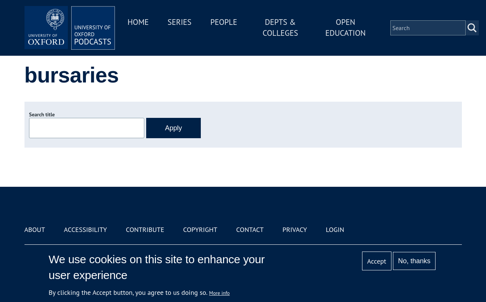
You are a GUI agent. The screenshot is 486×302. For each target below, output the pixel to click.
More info (219, 293)
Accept (376, 261)
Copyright (200, 229)
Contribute (145, 229)
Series (179, 22)
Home (138, 22)
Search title (42, 114)
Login (335, 229)
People (223, 22)
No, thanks (414, 261)
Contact (250, 229)
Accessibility (85, 229)
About (34, 229)
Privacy (295, 229)
